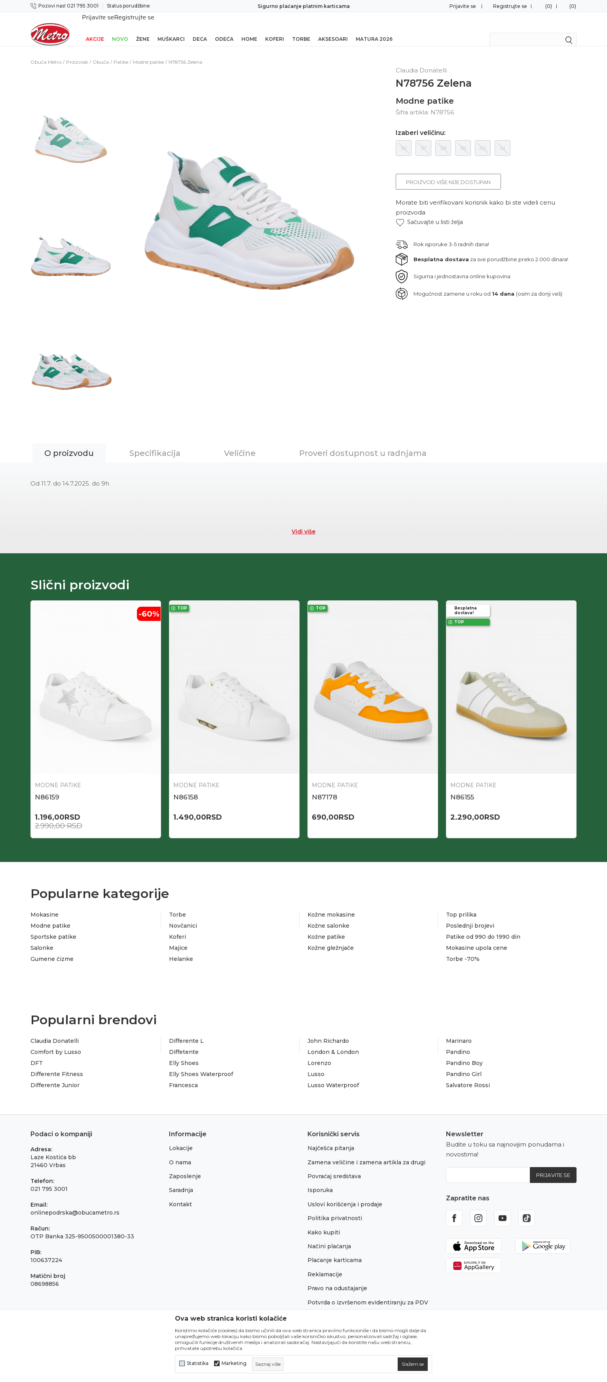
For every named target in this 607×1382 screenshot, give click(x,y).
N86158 (185, 787)
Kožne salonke (328, 917)
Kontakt (180, 1195)
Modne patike (148, 52)
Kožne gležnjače (330, 939)
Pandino (458, 1043)
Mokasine (44, 905)
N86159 (47, 787)
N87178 (324, 787)
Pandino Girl (464, 1065)
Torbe (301, 29)
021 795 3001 (49, 1180)
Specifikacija (154, 443)
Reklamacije (324, 1265)
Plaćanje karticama (334, 1251)
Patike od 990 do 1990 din (483, 928)
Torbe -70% (463, 950)
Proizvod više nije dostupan (448, 172)
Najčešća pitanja (330, 1139)
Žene (143, 29)
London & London (333, 1043)
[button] (429, 212)
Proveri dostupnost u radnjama (363, 443)
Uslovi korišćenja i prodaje (344, 1195)
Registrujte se (510, 6)
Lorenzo (319, 1054)
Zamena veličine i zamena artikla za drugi (366, 1153)
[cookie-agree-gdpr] (413, 1364)
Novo (120, 29)
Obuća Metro (45, 52)
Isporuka (320, 1181)
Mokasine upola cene (476, 939)
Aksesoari (333, 29)
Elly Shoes (184, 1054)
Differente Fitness (56, 1065)
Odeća (224, 29)
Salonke (41, 939)
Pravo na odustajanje (337, 1279)
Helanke (181, 950)
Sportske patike (53, 928)
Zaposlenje (185, 1167)
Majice (178, 939)
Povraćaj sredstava (334, 1167)
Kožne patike (326, 928)
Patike (121, 52)
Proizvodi (77, 52)
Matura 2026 (374, 29)
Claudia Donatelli (54, 1032)
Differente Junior (55, 1076)
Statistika (198, 1363)
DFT (36, 1054)
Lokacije (181, 1139)
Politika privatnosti (334, 1209)
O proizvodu (69, 443)
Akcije (95, 29)
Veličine (240, 443)
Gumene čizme (52, 950)
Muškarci (171, 29)
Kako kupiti (323, 1223)
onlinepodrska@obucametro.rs (75, 1203)
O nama (180, 1153)
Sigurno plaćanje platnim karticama (304, 6)
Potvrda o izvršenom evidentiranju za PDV (367, 1293)
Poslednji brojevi (470, 917)
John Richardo (328, 1032)
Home (249, 29)
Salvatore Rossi (468, 1076)
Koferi (274, 29)
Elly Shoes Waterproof (201, 1065)
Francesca (183, 1076)
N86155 (462, 787)
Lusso (315, 1065)
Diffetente (184, 1043)
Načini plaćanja (329, 1237)
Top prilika (461, 905)
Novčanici (183, 917)
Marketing (234, 1363)
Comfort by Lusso (55, 1043)
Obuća (101, 52)
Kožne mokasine (331, 905)
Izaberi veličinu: (421, 122)
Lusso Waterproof (333, 1076)
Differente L (186, 1032)
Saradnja (181, 1181)
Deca (200, 29)
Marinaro (459, 1032)
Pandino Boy (464, 1054)
